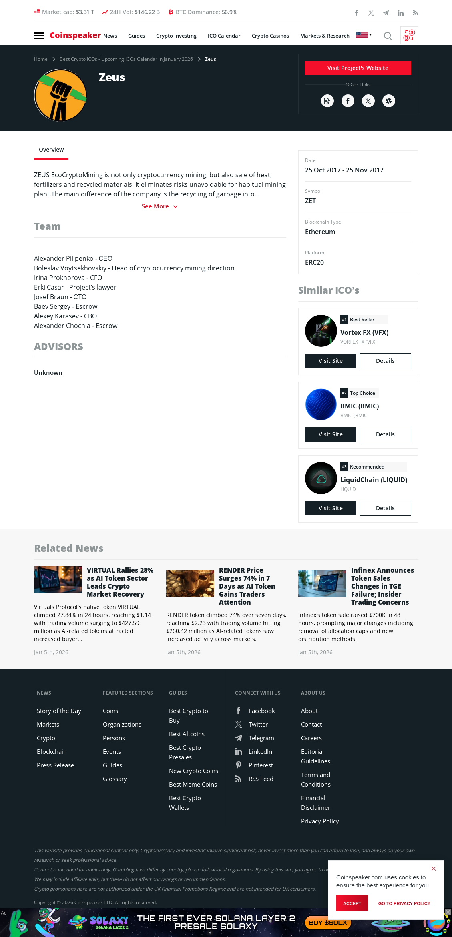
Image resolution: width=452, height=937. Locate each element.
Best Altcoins (187, 734)
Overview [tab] (51, 149)
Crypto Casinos (270, 35)
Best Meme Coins (193, 784)
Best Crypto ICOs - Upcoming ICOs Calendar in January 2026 (126, 59)
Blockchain (52, 751)
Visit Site (331, 360)
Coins (110, 711)
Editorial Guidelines (315, 756)
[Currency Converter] (409, 35)
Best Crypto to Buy (188, 715)
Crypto (46, 738)
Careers (311, 738)
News (110, 35)
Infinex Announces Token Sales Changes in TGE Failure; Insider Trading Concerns (382, 586)
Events (112, 751)
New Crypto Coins (193, 771)
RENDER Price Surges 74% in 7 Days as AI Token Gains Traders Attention (247, 586)
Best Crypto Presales (185, 752)
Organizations (122, 724)
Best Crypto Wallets (185, 802)
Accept (352, 903)
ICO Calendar (224, 35)
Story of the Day (59, 711)
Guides (136, 35)
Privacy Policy (320, 821)
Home (41, 59)
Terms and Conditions (316, 779)
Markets (48, 724)
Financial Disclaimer (315, 802)
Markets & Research (325, 35)
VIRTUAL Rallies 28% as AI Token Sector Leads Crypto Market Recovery (120, 582)
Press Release (55, 765)
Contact (311, 724)
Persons (114, 738)
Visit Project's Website (357, 68)
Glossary (115, 779)
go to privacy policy (404, 903)
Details (385, 360)
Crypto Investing (176, 35)
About (309, 711)
